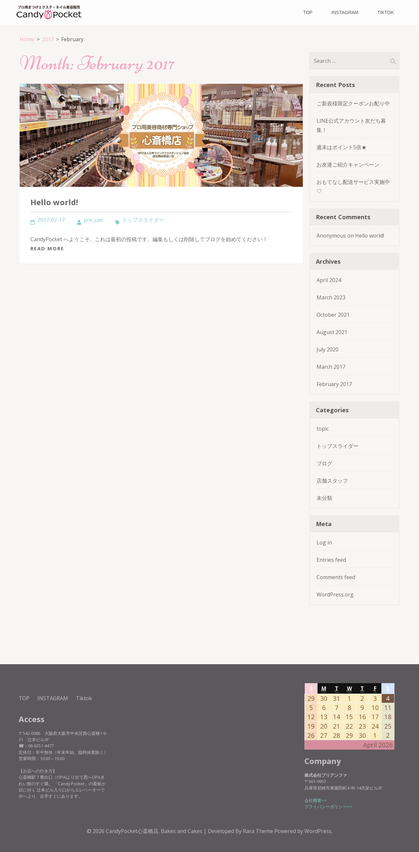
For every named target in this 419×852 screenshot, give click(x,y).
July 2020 (327, 349)
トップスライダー (143, 219)
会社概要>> (315, 800)
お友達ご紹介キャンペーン (348, 164)
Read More (47, 248)
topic (323, 428)
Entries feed (331, 559)
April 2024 (329, 280)
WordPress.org (335, 594)
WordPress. (318, 831)
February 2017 (334, 384)
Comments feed (336, 577)
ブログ (324, 463)
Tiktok (385, 12)
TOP (308, 12)
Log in (324, 542)
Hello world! (54, 202)
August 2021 (332, 332)
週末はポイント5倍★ (342, 147)
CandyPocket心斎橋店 (132, 831)
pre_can (93, 219)
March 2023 (331, 297)
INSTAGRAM (345, 12)
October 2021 (333, 314)
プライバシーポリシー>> (328, 806)
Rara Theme (258, 831)
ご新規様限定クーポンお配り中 (353, 103)
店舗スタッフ (332, 480)
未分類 (324, 498)
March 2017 (331, 366)
